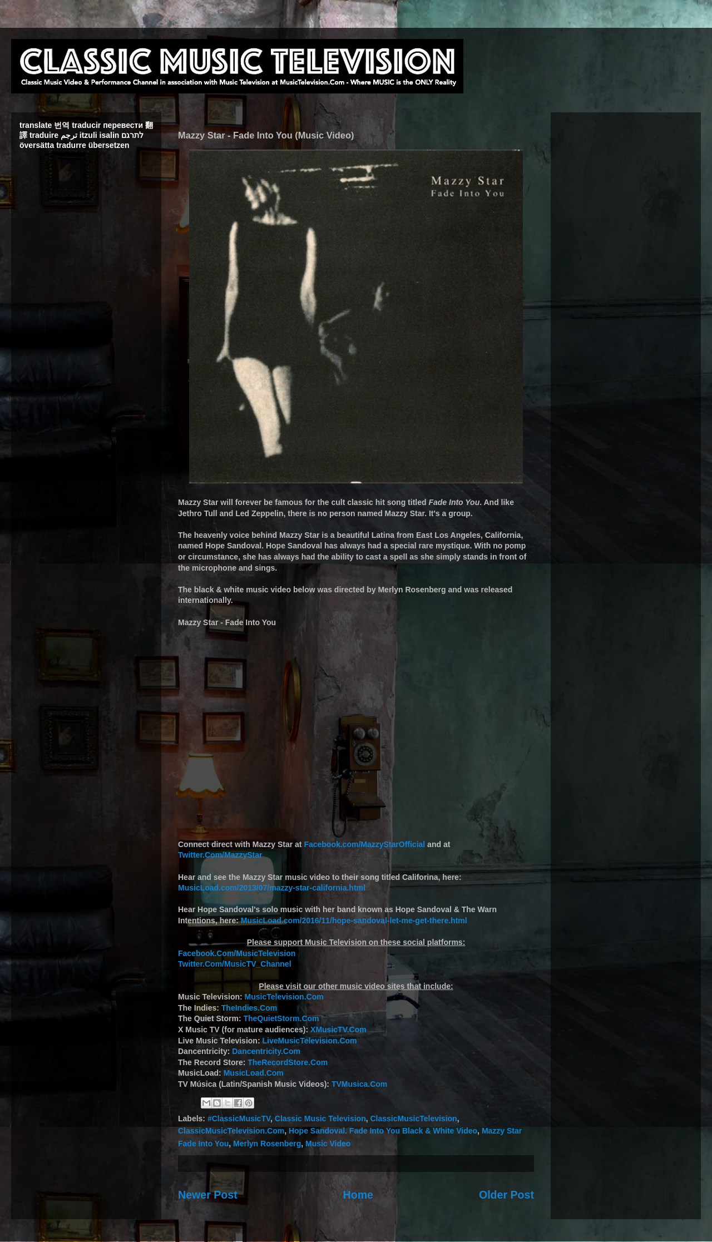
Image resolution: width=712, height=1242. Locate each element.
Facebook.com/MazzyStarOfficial (364, 844)
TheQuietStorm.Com (281, 1018)
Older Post (506, 1195)
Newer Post (208, 1195)
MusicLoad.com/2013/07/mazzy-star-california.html (271, 887)
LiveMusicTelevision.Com (309, 1040)
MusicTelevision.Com (284, 996)
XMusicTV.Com (338, 1029)
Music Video (327, 1143)
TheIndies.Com (249, 1007)
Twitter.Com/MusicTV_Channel (234, 963)
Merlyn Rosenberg (267, 1143)
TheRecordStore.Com (288, 1062)
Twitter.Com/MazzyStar (220, 854)
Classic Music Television (320, 1118)
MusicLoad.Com (254, 1072)
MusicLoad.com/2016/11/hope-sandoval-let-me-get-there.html (354, 920)
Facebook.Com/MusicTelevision (236, 953)
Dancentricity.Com (266, 1051)
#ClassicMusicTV (238, 1118)
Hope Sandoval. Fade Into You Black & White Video (383, 1130)
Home (358, 1195)
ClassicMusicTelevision (413, 1118)
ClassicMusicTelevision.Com (231, 1130)
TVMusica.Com (359, 1084)
